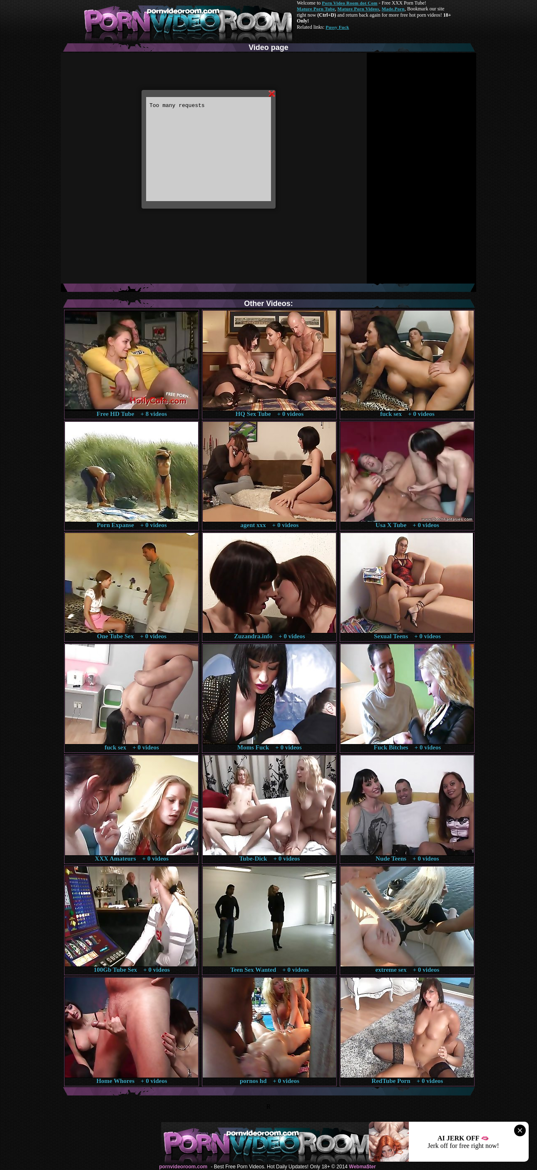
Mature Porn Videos (358, 8)
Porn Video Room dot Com (349, 2)
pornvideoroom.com (183, 1167)
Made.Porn (393, 8)
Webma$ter (362, 1167)
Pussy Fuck (337, 27)
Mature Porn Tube (316, 8)
